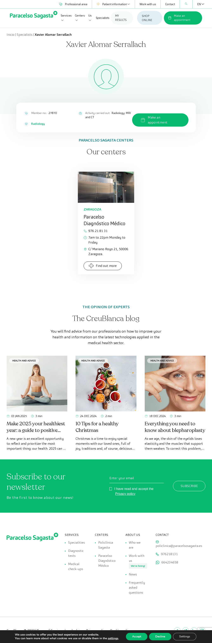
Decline (160, 636)
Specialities (76, 542)
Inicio (10, 34)
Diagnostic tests (76, 553)
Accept (136, 636)
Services (66, 18)
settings (113, 638)
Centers (80, 18)
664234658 (169, 562)
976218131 (169, 554)
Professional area (73, 4)
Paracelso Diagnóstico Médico (107, 561)
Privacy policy (125, 494)
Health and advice (24, 360)
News (133, 574)
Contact (170, 4)
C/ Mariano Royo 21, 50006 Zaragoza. (106, 251)
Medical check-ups (75, 566)
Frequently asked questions (137, 587)
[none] (199, 4)
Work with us (148, 4)
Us (90, 18)
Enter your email (121, 478)
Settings (184, 636)
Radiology (38, 124)
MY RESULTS (121, 18)
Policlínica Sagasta (105, 545)
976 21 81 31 (96, 231)
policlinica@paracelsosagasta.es (179, 546)
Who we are (135, 545)
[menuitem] (199, 4)
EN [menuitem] (199, 4)
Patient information (113, 4)
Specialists (102, 18)
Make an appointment (179, 18)
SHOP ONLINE (147, 18)
